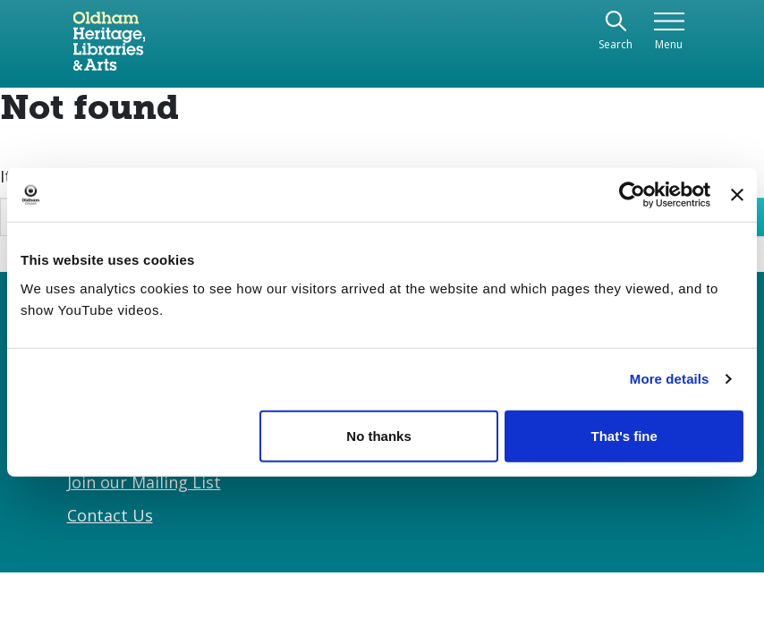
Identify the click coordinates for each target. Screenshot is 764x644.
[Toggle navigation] (669, 32)
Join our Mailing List (144, 482)
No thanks (379, 435)
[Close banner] (737, 195)
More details (669, 378)
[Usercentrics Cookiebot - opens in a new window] (632, 195)
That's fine (623, 435)
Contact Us (110, 515)
